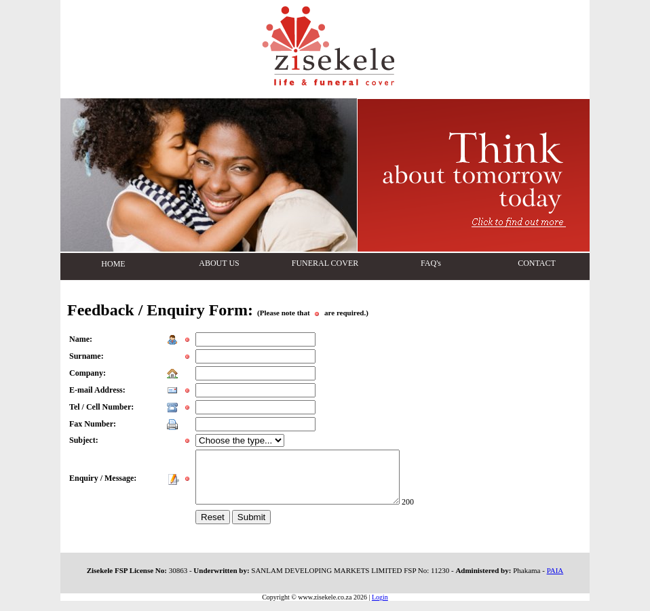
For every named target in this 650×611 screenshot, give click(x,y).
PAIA (555, 580)
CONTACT (537, 263)
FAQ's (431, 263)
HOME (113, 264)
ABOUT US (219, 263)
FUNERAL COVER (325, 263)
